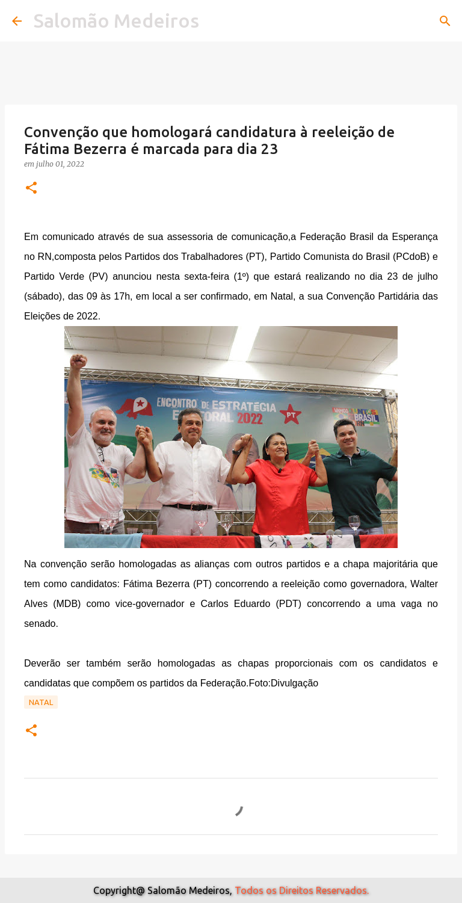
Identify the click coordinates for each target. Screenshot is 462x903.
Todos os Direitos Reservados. (302, 890)
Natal (41, 702)
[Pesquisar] (445, 21)
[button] (31, 188)
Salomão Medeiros (116, 20)
